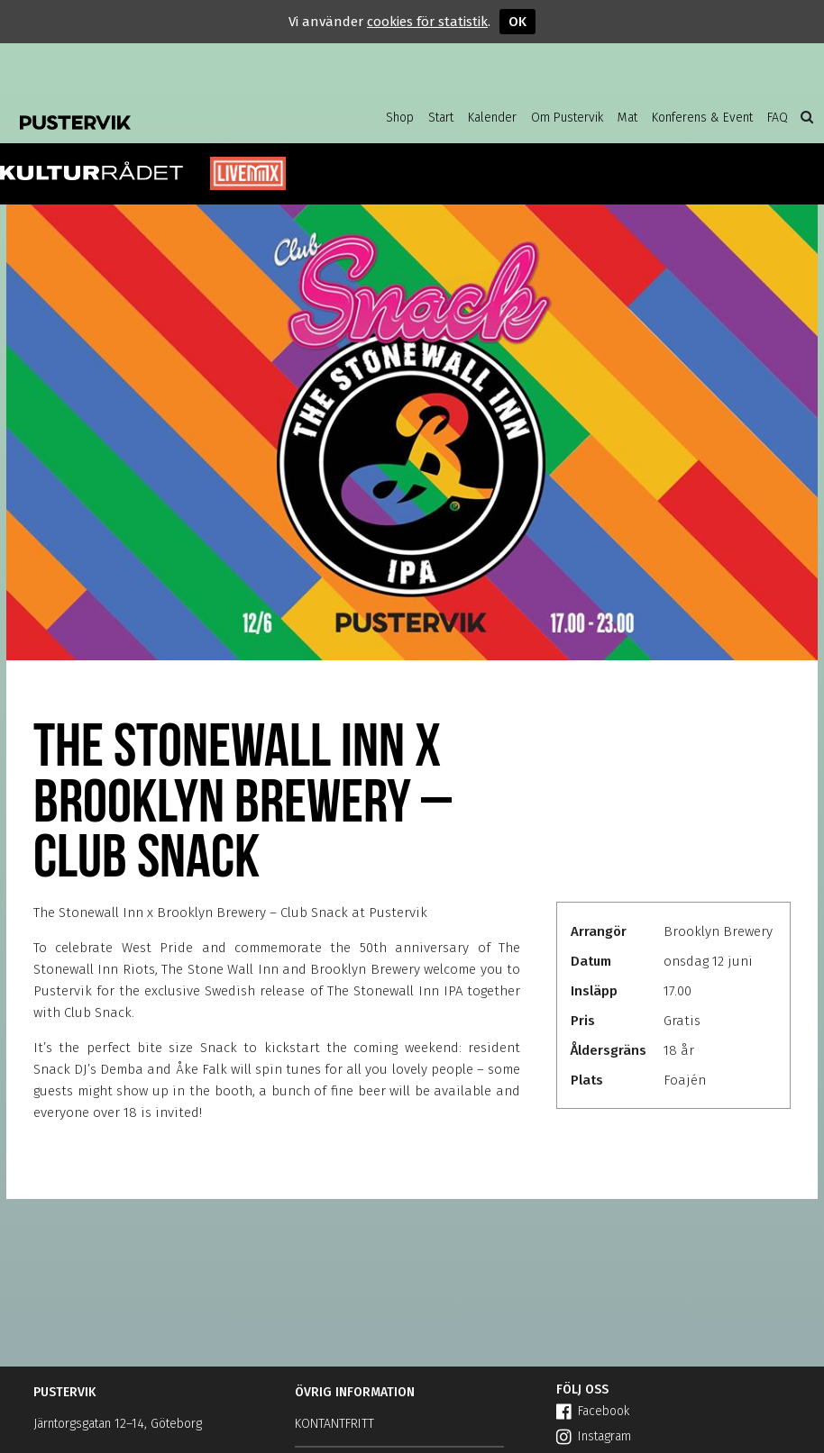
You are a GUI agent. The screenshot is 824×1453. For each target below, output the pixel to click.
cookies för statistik (427, 22)
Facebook (592, 1411)
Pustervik (132, 117)
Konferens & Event (702, 117)
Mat (627, 117)
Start (440, 117)
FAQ (777, 117)
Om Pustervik (567, 117)
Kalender (492, 117)
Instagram (593, 1436)
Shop (400, 117)
